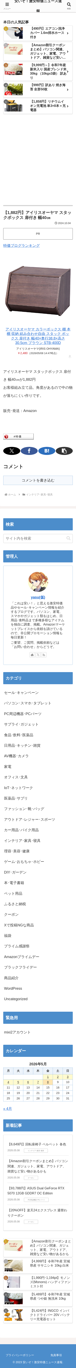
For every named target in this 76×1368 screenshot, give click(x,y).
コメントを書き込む (38, 480)
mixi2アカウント (17, 1032)
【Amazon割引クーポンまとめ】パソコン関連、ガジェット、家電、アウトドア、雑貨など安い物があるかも (37, 1166)
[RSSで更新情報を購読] (43, 654)
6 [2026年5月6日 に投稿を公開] (28, 1082)
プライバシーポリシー (20, 1355)
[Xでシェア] (11, 451)
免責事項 (56, 1355)
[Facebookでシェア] (29, 451)
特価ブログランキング (21, 246)
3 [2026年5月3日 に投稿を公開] (68, 1076)
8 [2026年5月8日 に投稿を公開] (48, 1082)
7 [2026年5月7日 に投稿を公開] (38, 1082)
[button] (64, 451)
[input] (38, 538)
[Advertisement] (38, 160)
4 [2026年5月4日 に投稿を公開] (8, 1082)
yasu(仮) (38, 597)
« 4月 (7, 1109)
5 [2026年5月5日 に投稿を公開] (18, 1082)
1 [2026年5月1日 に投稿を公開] (48, 1076)
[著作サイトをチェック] (32, 654)
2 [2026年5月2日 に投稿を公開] (58, 1076)
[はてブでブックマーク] (46, 451)
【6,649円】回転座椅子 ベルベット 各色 (36, 1144)
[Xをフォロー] (38, 654)
